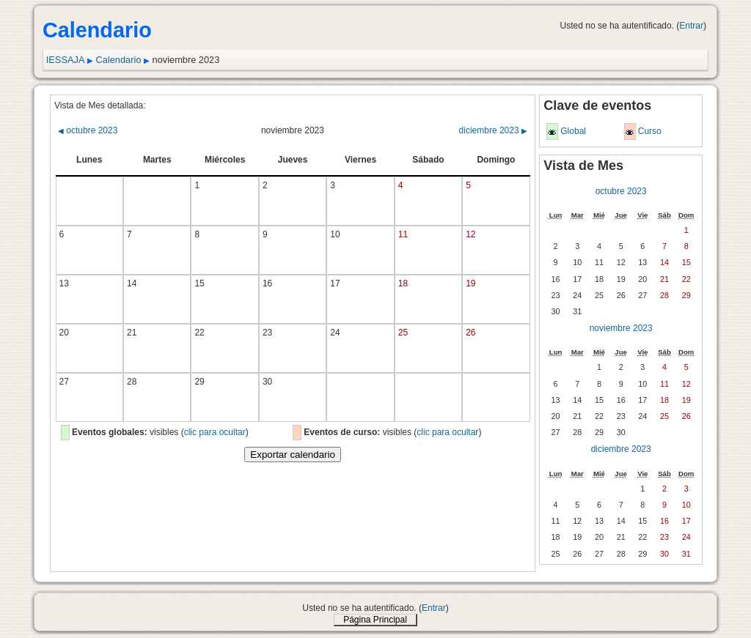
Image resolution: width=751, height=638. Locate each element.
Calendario (119, 59)
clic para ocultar (215, 432)
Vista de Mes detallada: (100, 105)
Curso (650, 131)
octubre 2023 (87, 130)
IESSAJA (65, 59)
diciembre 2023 (493, 130)
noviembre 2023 (621, 328)
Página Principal (375, 620)
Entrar (691, 26)
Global (573, 131)
